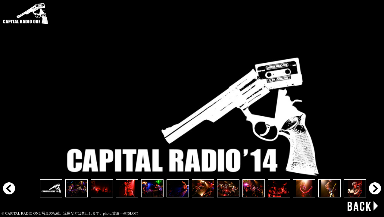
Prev (9, 188)
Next (375, 188)
